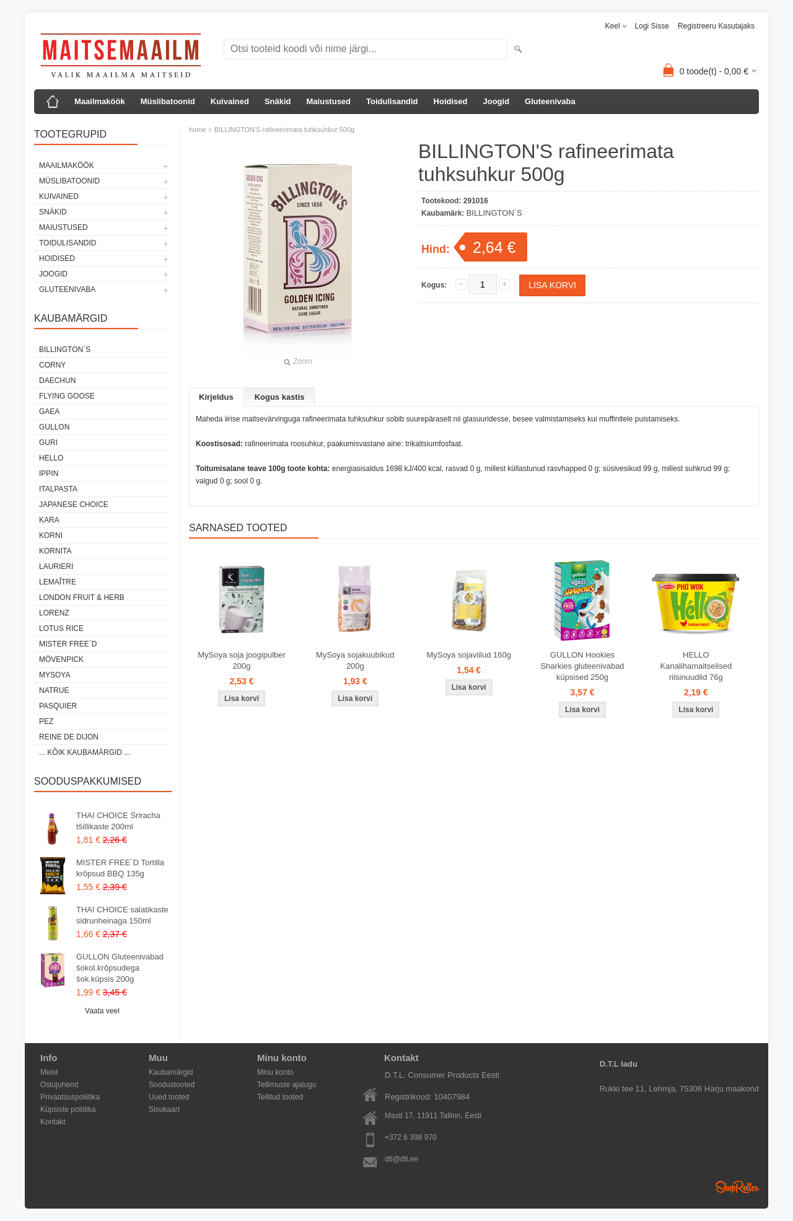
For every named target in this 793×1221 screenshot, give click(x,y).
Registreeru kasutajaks (716, 26)
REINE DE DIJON (69, 737)
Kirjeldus (216, 397)
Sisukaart (164, 1109)
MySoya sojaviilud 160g (468, 654)
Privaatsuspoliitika (70, 1097)
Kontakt (53, 1121)
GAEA (49, 411)
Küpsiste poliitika (67, 1109)
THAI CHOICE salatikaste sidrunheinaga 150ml (122, 915)
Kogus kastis (280, 397)
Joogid (496, 101)
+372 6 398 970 (411, 1137)
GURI (48, 442)
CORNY (52, 365)
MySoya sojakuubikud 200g (355, 660)
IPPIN (48, 473)
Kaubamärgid (171, 1072)
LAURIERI (56, 566)
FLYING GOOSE (67, 396)
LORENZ (54, 613)
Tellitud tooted (280, 1097)
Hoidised (451, 101)
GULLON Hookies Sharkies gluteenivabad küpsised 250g (582, 666)
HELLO (51, 458)
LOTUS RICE (61, 628)
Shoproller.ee (737, 1187)
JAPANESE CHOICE (73, 504)
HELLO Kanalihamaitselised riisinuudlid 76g (696, 666)
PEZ (46, 721)
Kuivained (230, 101)
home (197, 129)
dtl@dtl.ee (401, 1159)
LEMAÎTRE (57, 582)
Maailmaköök (99, 101)
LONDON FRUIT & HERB (82, 597)
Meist (49, 1072)
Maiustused (329, 101)
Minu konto (275, 1072)
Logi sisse (652, 26)
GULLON (54, 427)
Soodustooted (172, 1084)
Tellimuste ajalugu (286, 1084)
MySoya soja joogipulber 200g (242, 660)
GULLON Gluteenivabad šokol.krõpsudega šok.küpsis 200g (120, 968)
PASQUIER (58, 706)
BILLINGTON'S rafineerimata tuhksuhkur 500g (284, 129)
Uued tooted (169, 1097)
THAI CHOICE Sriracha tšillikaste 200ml (118, 821)
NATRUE (54, 690)
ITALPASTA (58, 489)
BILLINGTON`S (64, 349)
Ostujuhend (59, 1084)
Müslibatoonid (168, 101)
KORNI (51, 535)
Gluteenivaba (550, 101)
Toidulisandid (392, 101)
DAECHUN (57, 380)
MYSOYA (54, 675)
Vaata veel (102, 1011)
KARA (49, 520)
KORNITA (55, 551)
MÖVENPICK (61, 659)
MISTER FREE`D (68, 644)
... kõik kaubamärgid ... (84, 752)
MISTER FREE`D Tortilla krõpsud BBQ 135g (120, 868)
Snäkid (278, 101)
